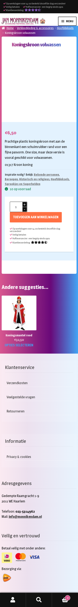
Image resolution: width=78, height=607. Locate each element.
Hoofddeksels (65, 28)
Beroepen (11, 179)
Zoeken (39, 600)
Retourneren (16, 411)
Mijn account (13, 600)
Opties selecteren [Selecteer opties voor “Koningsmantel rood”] (19, 345)
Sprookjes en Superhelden (22, 184)
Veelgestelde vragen (21, 397)
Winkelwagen (61, 597)
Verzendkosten (17, 383)
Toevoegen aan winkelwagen (35, 217)
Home (10, 28)
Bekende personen (46, 174)
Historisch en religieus (34, 179)
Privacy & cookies (19, 457)
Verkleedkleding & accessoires (35, 28)
